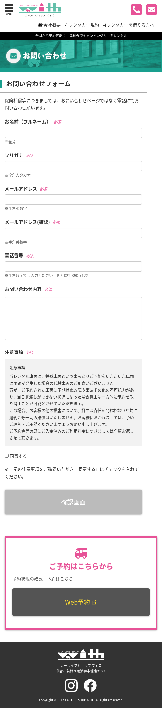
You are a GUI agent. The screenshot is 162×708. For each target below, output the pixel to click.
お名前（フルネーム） (28, 121)
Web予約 (81, 601)
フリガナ (14, 155)
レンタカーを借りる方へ (130, 25)
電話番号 (14, 255)
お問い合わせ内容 (23, 289)
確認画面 (73, 501)
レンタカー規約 (84, 25)
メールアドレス (21, 188)
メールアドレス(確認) (27, 222)
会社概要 (52, 25)
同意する (18, 456)
